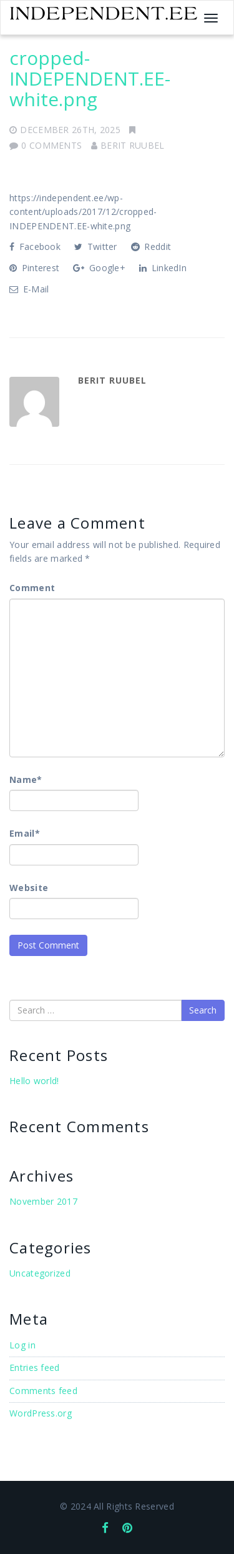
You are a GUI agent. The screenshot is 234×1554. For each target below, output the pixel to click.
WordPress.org (40, 1413)
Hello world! (34, 1081)
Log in (22, 1345)
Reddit (151, 246)
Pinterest (34, 268)
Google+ (99, 268)
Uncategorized (40, 1273)
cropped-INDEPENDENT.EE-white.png (89, 78)
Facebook (35, 246)
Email (24, 833)
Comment (32, 588)
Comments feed (43, 1391)
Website (28, 888)
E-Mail (29, 289)
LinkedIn (163, 268)
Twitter (95, 246)
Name (25, 779)
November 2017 (43, 1201)
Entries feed (34, 1367)
